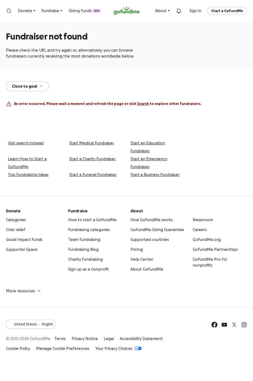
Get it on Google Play (205, 343)
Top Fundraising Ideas (28, 174)
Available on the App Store (234, 343)
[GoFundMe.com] (127, 10)
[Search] (9, 11)
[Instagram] (244, 325)
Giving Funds (85, 11)
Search (143, 104)
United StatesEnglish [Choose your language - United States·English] (30, 324)
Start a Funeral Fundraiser (93, 174)
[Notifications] (179, 11)
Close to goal (27, 86)
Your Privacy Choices (118, 348)
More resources (23, 291)
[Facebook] (214, 325)
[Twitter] (234, 325)
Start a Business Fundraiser (155, 174)
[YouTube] (224, 325)
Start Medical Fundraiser (91, 143)
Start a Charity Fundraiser (92, 159)
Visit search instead (25, 143)
